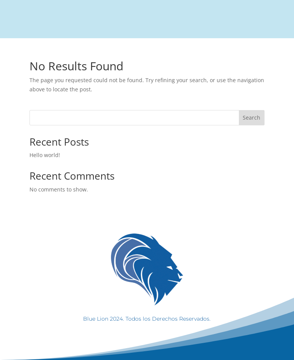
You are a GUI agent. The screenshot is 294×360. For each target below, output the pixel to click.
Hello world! (44, 155)
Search (251, 117)
